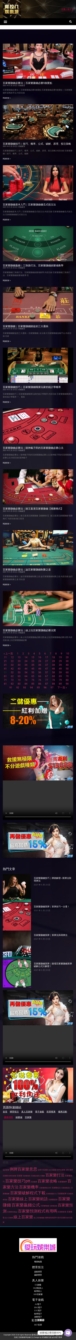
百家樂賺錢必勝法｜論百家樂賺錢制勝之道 (27, 569)
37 (46, 664)
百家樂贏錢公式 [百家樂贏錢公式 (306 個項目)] (25, 1205)
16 (39, 657)
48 (53, 668)
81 (5, 683)
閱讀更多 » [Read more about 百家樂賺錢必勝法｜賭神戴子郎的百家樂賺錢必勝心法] (7, 463)
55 (32, 672)
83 (19, 683)
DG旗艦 (38, 1285)
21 (5, 661)
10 (67, 653)
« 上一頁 (8, 653)
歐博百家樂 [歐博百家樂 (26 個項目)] (12, 1176)
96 (45, 687)
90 (67, 683)
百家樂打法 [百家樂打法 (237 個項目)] (54, 1175)
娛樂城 (19, 1117)
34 (26, 664)
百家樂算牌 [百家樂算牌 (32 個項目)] (61, 1194)
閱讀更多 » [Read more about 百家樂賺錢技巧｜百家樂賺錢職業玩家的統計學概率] (7, 402)
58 (53, 672)
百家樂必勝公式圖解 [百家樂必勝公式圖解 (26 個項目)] (38, 1176)
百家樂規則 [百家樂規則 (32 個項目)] (52, 1200)
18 (53, 657)
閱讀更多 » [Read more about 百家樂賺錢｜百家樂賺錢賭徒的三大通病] (7, 341)
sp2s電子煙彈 (57, 1337)
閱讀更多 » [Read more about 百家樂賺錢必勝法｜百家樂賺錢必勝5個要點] (7, 98)
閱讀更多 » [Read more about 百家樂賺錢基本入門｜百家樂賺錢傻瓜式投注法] (7, 220)
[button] (5, 21)
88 (53, 683)
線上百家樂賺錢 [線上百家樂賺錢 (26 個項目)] (39, 1218)
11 (5, 657)
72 (12, 679)
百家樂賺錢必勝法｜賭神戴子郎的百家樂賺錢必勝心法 (33, 447)
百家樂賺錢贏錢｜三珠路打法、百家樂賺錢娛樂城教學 (33, 265)
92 (17, 687)
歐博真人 (38, 1291)
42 (12, 668)
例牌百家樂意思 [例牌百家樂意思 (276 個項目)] (23, 1169)
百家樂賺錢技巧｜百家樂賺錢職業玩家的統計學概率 (32, 387)
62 (12, 676)
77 (46, 679)
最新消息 (8, 1117)
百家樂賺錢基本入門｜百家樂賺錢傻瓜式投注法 (29, 204)
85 (32, 683)
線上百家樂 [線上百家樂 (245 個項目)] (23, 1217)
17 (46, 657)
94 (31, 687)
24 (26, 661)
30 (67, 661)
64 (26, 676)
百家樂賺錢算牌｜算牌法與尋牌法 (50, 935)
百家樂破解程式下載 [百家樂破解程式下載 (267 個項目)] (27, 1193)
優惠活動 (62, 1111)
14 (26, 657)
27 (46, 661)
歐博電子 (38, 1314)
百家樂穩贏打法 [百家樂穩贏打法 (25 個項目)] (51, 1194)
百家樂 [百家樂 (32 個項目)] (19, 1176)
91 (10, 687)
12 (12, 657)
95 (38, 687)
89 (60, 683)
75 (32, 679)
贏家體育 (38, 1275)
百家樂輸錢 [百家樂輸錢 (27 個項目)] (45, 1206)
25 (32, 661)
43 (19, 668)
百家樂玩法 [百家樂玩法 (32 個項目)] (56, 1188)
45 (32, 668)
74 (26, 679)
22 (12, 661)
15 (32, 657)
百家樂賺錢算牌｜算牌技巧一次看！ (52, 906)
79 (60, 679)
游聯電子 (38, 1317)
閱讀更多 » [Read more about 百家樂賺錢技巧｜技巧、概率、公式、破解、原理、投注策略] (7, 159)
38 (53, 664)
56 (39, 672)
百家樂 (28, 1117)
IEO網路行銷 (46, 1337)
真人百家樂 (27, 1111)
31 (5, 664)
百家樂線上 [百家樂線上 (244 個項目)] (18, 1199)
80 (67, 679)
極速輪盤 (38, 1261)
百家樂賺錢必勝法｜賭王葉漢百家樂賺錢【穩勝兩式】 (33, 508)
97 (52, 687)
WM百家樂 (38, 1294)
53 (19, 672)
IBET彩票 (38, 1325)
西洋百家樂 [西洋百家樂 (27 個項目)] (61, 1218)
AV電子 (38, 1304)
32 (12, 664)
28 (53, 661)
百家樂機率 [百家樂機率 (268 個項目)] (29, 1187)
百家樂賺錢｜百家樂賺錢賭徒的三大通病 (25, 326)
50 (67, 668)
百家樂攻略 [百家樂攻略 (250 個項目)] (47, 1181)
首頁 (5, 1111)
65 (32, 676)
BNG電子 (38, 1307)
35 (32, 664)
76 (39, 679)
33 (19, 664)
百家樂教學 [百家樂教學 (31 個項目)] (62, 1182)
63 (19, 676)
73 (19, 679)
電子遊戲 (39, 1111)
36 (39, 664)
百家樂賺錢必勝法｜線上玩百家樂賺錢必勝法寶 (29, 630)
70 (67, 676)
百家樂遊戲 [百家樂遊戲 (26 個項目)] (53, 1206)
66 (39, 676)
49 (60, 668)
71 (5, 679)
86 (39, 683)
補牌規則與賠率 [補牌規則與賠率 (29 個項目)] (51, 1218)
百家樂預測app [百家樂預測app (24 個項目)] (12, 1212)
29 (60, 661)
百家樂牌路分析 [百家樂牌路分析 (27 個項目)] (45, 1188)
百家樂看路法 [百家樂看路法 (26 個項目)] (66, 1188)
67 (46, 676)
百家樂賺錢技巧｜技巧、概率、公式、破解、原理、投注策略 (37, 143)
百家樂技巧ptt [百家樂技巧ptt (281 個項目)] (17, 1181)
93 (24, 687)
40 (67, 664)
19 (60, 657)
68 (53, 676)
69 (60, 676)
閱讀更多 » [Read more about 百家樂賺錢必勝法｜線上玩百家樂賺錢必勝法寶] (7, 645)
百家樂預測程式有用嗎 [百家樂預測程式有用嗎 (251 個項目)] (37, 1211)
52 (12, 672)
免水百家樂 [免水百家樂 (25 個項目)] (52, 1170)
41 (5, 668)
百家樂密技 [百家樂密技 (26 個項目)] (26, 1176)
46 (39, 668)
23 (19, 661)
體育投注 (14, 1111)
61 (5, 676)
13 (19, 657)
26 (39, 661)
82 (12, 683)
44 (26, 668)
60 (67, 672)
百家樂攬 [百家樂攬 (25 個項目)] (34, 1182)
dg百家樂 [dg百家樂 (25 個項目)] (6, 1170)
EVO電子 (38, 1310)
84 (26, 683)
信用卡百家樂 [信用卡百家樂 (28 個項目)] (43, 1170)
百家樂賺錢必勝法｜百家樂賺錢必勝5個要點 (27, 82)
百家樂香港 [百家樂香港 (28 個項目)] (62, 1212)
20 (67, 657)
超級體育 (38, 1272)
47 (46, 668)
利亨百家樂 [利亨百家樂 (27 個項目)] (61, 1170)
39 (60, 664)
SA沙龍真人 (38, 1288)
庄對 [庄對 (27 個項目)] (67, 1170)
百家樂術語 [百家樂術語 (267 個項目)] (38, 1199)
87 (46, 683)
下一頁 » (62, 687)
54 (26, 672)
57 (46, 672)
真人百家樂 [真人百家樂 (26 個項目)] (9, 1218)
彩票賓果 (51, 1111)
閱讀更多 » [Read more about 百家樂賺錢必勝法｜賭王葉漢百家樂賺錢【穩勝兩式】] (7, 524)
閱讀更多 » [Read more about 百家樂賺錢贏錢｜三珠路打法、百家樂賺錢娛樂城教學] (7, 280)
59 (60, 672)
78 (53, 679)
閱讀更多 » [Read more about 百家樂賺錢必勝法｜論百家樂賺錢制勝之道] (7, 585)
